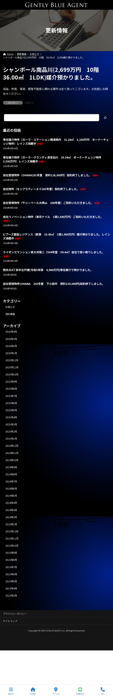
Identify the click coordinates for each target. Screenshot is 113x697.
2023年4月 (11, 588)
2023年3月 (11, 595)
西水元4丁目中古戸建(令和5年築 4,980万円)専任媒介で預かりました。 (48, 270)
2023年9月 (11, 552)
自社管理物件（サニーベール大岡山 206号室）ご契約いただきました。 (51, 203)
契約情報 (10, 314)
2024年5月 (11, 495)
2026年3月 (11, 339)
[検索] (105, 117)
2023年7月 (11, 567)
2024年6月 (11, 488)
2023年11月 (11, 538)
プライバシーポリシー (15, 613)
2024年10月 (11, 460)
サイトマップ (10, 621)
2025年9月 (11, 381)
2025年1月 (11, 438)
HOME (33, 691)
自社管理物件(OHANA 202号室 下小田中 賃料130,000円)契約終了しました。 (54, 284)
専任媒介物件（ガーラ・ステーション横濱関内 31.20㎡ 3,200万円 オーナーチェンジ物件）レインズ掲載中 (56, 141)
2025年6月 (11, 403)
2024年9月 (11, 467)
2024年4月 (11, 503)
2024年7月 (11, 481)
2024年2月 (11, 517)
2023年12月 (11, 531)
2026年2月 (11, 346)
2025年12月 (11, 360)
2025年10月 (11, 374)
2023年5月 (11, 581)
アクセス (56, 691)
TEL (103, 691)
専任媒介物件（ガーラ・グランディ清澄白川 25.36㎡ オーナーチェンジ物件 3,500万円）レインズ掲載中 (53, 159)
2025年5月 (11, 410)
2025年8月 (11, 388)
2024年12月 (11, 445)
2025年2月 (11, 431)
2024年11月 (11, 453)
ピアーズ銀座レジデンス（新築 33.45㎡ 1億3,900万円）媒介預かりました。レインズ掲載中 (56, 236)
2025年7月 (11, 396)
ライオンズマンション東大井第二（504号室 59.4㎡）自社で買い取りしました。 (54, 254)
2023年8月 (11, 560)
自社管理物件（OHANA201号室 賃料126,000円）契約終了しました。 (50, 175)
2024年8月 (11, 474)
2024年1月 (11, 524)
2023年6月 (11, 574)
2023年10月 (11, 545)
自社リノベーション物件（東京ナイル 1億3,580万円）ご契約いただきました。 (53, 218)
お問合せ (80, 691)
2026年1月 (11, 353)
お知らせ (29, 102)
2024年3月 (11, 510)
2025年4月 (11, 417)
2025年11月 (11, 367)
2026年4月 (11, 331)
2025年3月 (11, 424)
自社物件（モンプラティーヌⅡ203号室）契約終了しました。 (44, 189)
